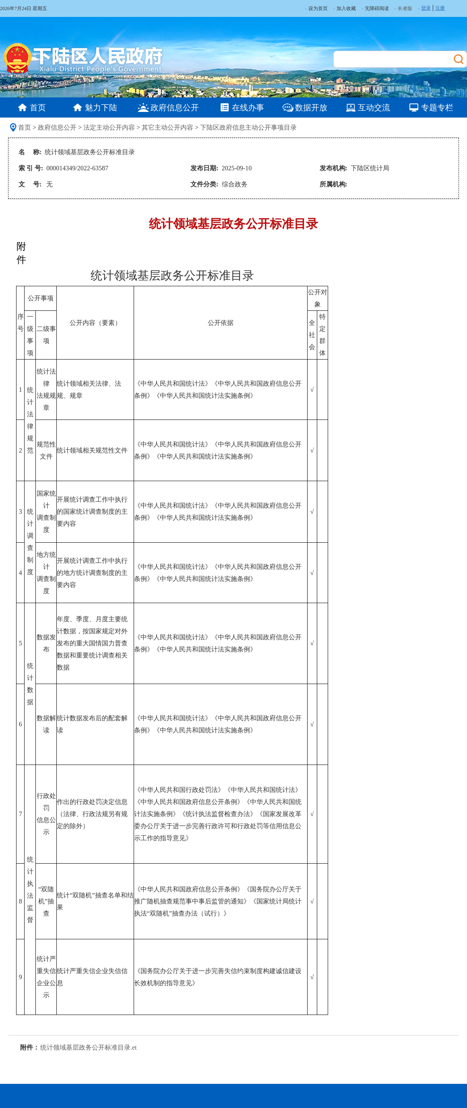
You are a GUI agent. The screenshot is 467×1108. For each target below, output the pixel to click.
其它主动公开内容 (167, 127)
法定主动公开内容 (109, 127)
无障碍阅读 (375, 8)
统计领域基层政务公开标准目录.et (88, 1047)
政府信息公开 (57, 127)
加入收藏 (344, 8)
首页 (24, 127)
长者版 (405, 8)
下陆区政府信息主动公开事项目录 (248, 127)
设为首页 (316, 8)
